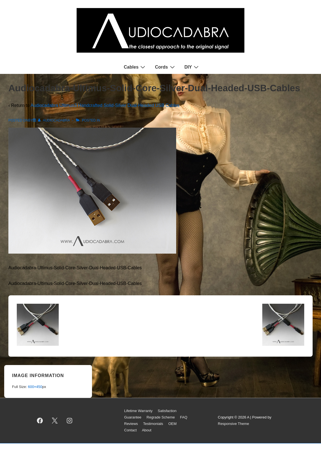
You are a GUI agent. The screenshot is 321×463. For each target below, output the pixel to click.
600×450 (35, 387)
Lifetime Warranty (138, 411)
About (146, 430)
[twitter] (54, 421)
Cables (135, 67)
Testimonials (153, 424)
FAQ (183, 417)
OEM (172, 424)
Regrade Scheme (161, 417)
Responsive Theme (233, 424)
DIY (192, 67)
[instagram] (69, 421)
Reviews (131, 424)
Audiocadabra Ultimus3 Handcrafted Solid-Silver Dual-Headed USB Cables (105, 105)
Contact (130, 430)
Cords (165, 67)
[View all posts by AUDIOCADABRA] (54, 120)
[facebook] (40, 421)
